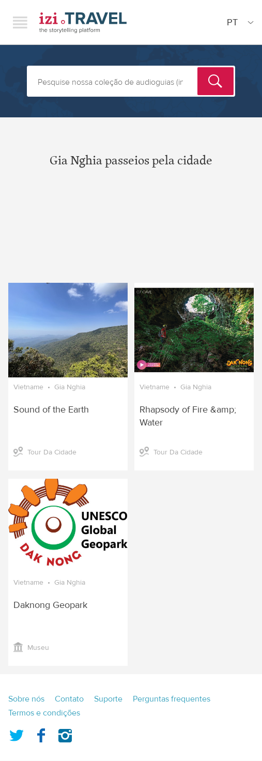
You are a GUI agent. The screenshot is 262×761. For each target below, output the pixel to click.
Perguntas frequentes (171, 699)
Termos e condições (44, 713)
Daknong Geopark (50, 605)
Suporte (108, 699)
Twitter (16, 733)
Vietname (28, 387)
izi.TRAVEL (83, 22)
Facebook (41, 733)
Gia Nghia (69, 387)
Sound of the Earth (51, 410)
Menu (20, 22)
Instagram (65, 733)
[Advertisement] (131, 233)
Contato (69, 699)
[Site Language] (238, 22)
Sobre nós (26, 699)
